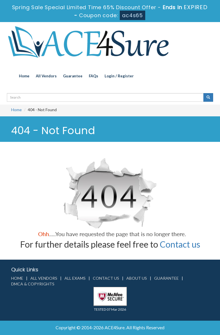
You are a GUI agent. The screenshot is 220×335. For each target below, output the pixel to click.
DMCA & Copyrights (32, 283)
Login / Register (119, 76)
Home (24, 76)
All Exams (75, 278)
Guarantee (72, 76)
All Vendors (46, 76)
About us (136, 278)
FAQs (93, 76)
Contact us (180, 244)
